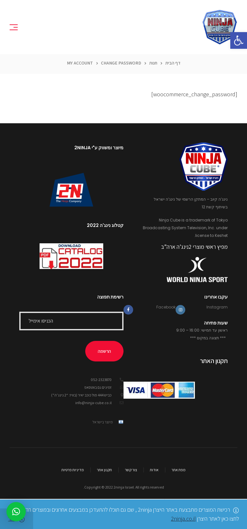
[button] (238, 40)
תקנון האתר (214, 362)
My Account (80, 64)
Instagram (217, 308)
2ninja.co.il (183, 518)
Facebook (166, 308)
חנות (153, 64)
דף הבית (172, 64)
